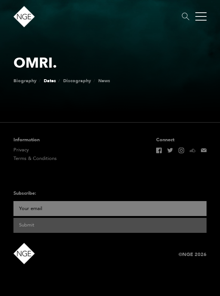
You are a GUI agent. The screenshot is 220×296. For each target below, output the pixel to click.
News (104, 81)
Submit (26, 225)
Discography (77, 81)
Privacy (21, 150)
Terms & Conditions (35, 158)
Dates (50, 81)
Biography (25, 81)
